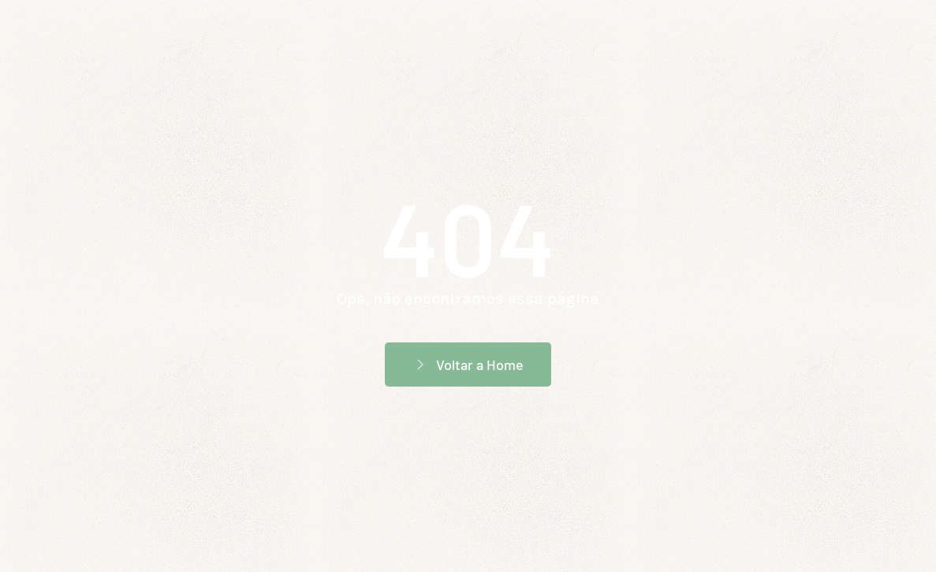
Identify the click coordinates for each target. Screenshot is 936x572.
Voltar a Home (468, 364)
